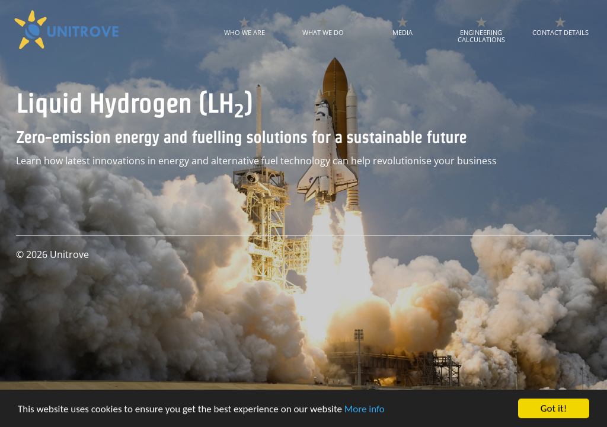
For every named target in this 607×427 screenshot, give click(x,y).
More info (364, 410)
